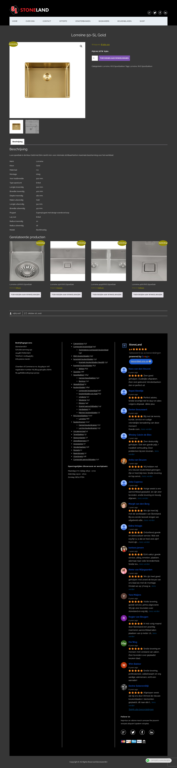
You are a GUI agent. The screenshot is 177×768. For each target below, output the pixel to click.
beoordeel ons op (141, 361)
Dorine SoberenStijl (139, 686)
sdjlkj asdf (17, 313)
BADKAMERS (104, 21)
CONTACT (47, 21)
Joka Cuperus (136, 482)
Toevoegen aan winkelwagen (114, 58)
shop (142, 21)
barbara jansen (136, 547)
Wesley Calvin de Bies (140, 435)
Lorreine (106, 66)
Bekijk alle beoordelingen (141, 709)
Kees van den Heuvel (139, 369)
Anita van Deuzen (138, 460)
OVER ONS (30, 21)
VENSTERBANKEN (82, 21)
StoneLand (135, 344)
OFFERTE (63, 21)
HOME (14, 21)
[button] (81, 46)
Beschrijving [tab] (17, 142)
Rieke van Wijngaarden (140, 569)
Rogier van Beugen (138, 617)
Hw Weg (133, 642)
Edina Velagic (135, 526)
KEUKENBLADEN (124, 21)
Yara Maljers (135, 595)
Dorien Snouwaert (138, 409)
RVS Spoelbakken (117, 66)
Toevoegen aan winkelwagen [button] (25, 295)
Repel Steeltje (136, 391)
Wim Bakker (135, 664)
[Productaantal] (95, 58)
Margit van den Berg (139, 504)
